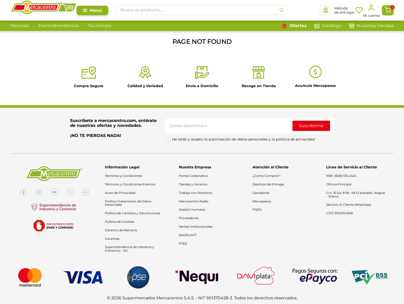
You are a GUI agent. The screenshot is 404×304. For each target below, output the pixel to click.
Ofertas (298, 25)
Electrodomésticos (58, 25)
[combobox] (202, 10)
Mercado (19, 25)
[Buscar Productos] (281, 10)
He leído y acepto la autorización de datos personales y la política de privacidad (243, 139)
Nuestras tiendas (375, 25)
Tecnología (99, 25)
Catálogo (331, 25)
